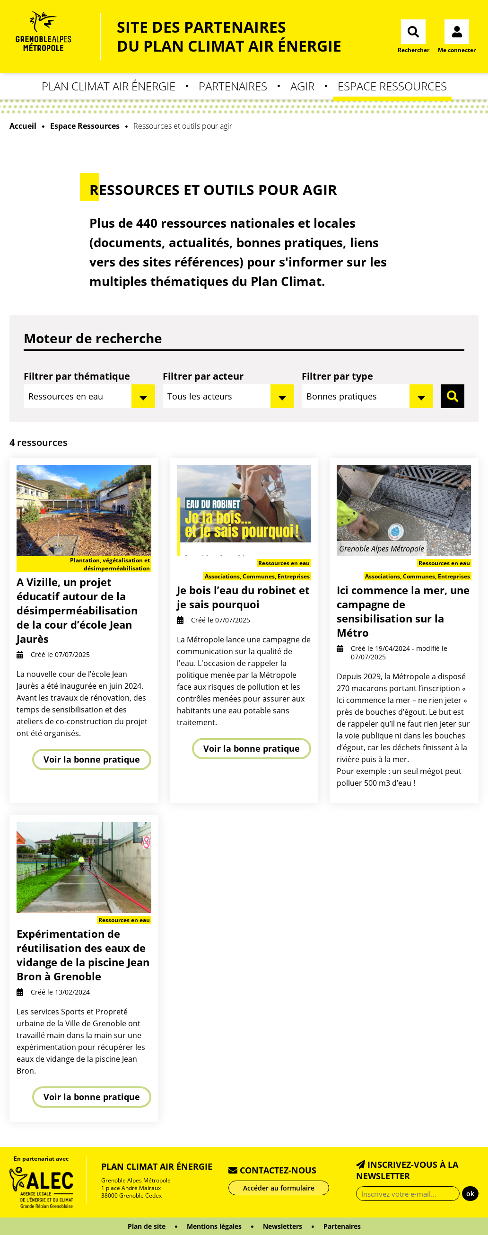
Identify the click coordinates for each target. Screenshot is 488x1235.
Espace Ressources (85, 126)
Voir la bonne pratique (92, 759)
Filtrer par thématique (77, 376)
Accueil (22, 126)
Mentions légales (214, 1226)
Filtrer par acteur (203, 376)
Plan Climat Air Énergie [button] (108, 86)
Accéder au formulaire (278, 1187)
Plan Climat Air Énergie (156, 1166)
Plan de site (147, 1226)
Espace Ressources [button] (392, 86)
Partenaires (233, 86)
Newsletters (282, 1226)
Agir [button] (302, 86)
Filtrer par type (337, 376)
